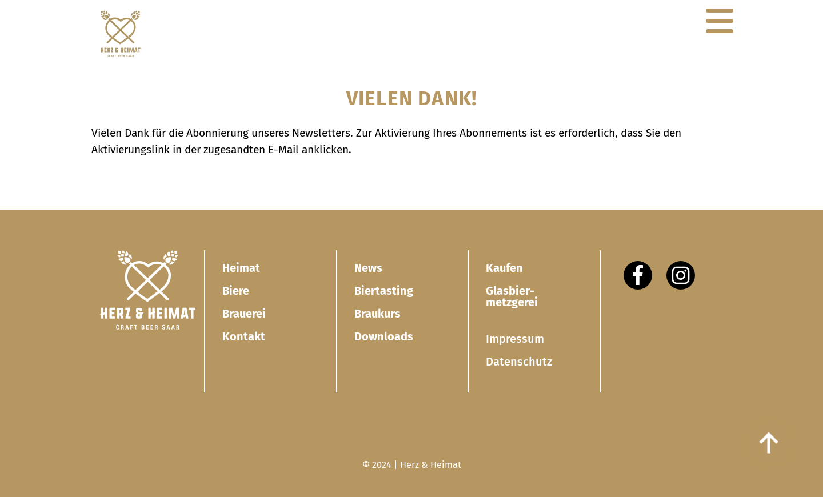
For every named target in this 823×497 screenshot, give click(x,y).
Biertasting (383, 291)
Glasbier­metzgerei (512, 296)
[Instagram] (680, 275)
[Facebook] (638, 275)
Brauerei (244, 313)
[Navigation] (719, 21)
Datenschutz (519, 361)
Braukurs (377, 313)
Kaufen (504, 268)
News (368, 268)
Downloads (383, 336)
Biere (235, 291)
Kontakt (243, 336)
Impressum (515, 338)
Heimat (241, 268)
